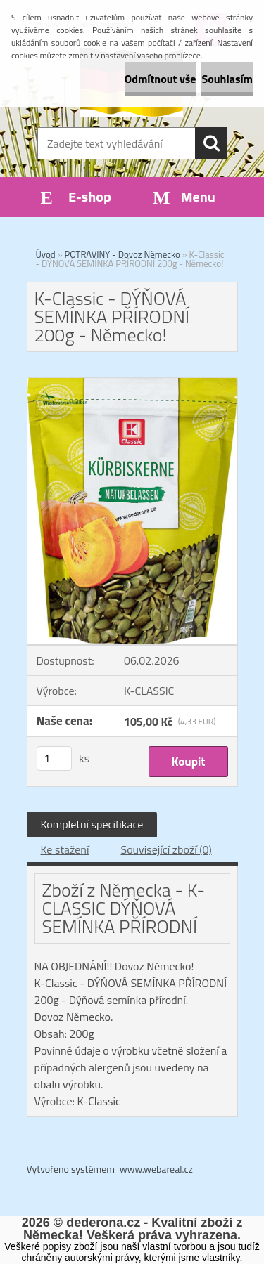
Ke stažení (65, 849)
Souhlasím (227, 78)
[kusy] (54, 758)
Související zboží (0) (165, 849)
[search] (211, 143)
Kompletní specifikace (92, 824)
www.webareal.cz (156, 1168)
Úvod (46, 254)
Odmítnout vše (160, 78)
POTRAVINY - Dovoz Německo (122, 254)
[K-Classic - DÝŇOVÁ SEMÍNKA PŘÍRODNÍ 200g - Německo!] (132, 383)
